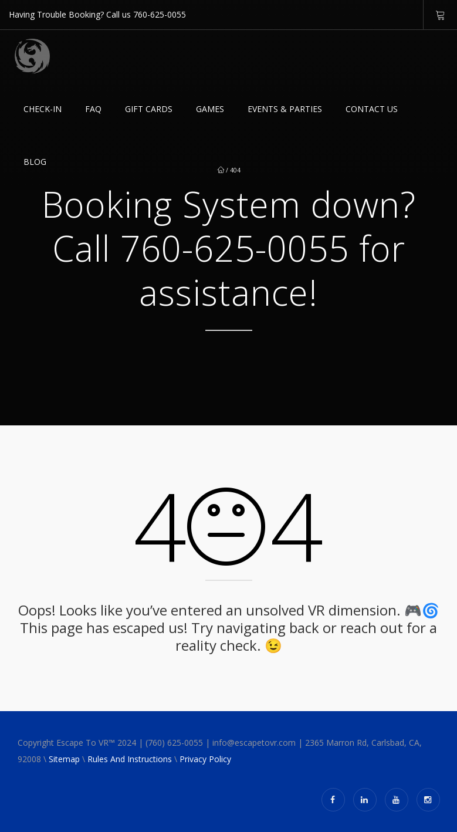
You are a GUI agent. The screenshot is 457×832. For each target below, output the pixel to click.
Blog (34, 161)
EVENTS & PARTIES (285, 108)
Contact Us (372, 108)
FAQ (93, 108)
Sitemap (64, 759)
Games (210, 108)
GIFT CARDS (148, 108)
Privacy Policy (205, 759)
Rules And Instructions (129, 759)
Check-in (42, 108)
